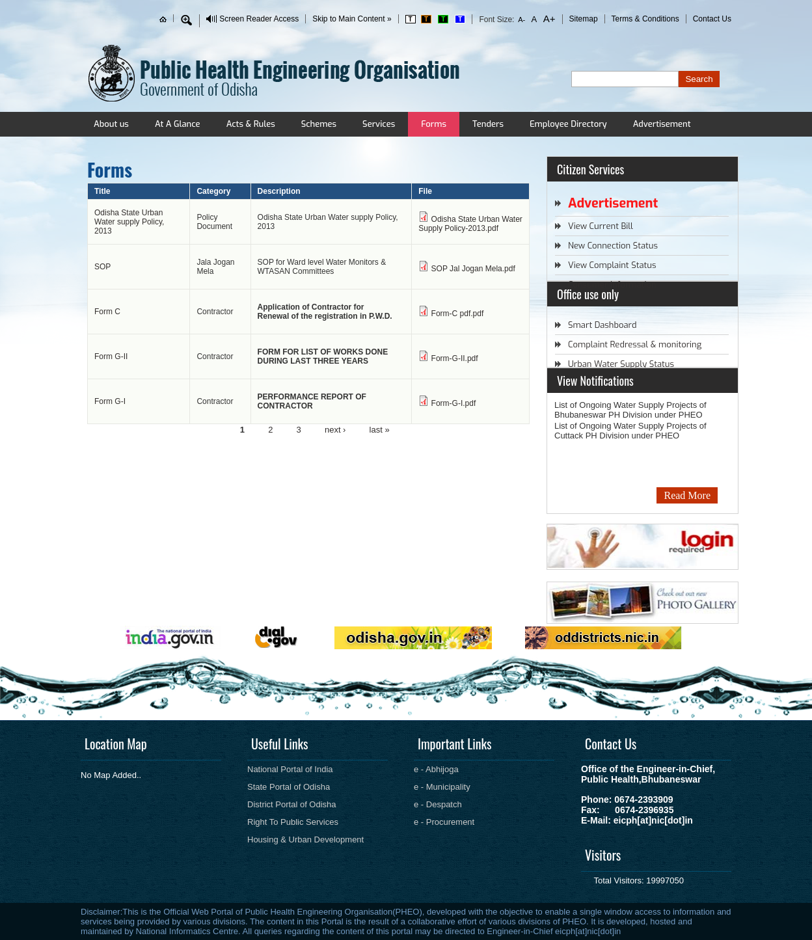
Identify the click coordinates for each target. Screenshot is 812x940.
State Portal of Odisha (288, 787)
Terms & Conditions (645, 18)
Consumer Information (612, 284)
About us (111, 123)
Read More (687, 495)
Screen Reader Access (259, 18)
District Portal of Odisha (291, 804)
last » (380, 429)
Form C (107, 311)
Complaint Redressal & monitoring (634, 344)
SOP (102, 266)
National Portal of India (290, 769)
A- (522, 19)
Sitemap (583, 18)
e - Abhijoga (436, 769)
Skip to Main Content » (351, 18)
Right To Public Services (292, 822)
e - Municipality (442, 787)
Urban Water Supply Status (621, 363)
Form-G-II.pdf (454, 358)
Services (378, 123)
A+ (548, 18)
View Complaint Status (612, 265)
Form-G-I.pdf (453, 403)
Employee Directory (568, 123)
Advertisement (662, 123)
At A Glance (177, 123)
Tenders (488, 123)
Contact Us (712, 18)
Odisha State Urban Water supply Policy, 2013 (129, 221)
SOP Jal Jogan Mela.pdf (473, 268)
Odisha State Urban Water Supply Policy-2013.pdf (470, 224)
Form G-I (110, 401)
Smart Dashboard (602, 324)
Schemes (318, 123)
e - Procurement (444, 822)
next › (335, 429)
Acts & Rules (250, 123)
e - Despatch (438, 804)
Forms (433, 123)
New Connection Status (613, 245)
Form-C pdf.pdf (457, 313)
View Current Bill (600, 226)
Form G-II (111, 356)
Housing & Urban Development (305, 839)
